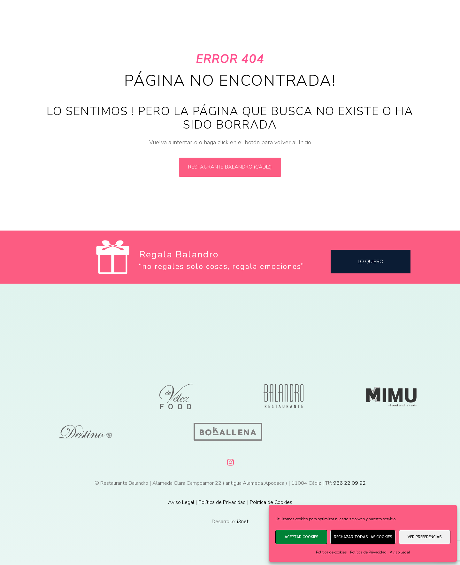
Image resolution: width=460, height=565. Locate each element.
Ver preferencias (424, 537)
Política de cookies (331, 552)
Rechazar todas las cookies (363, 537)
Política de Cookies (271, 502)
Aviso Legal (400, 552)
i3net (243, 521)
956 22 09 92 (349, 483)
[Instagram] (230, 461)
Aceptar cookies (301, 537)
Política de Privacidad (368, 552)
